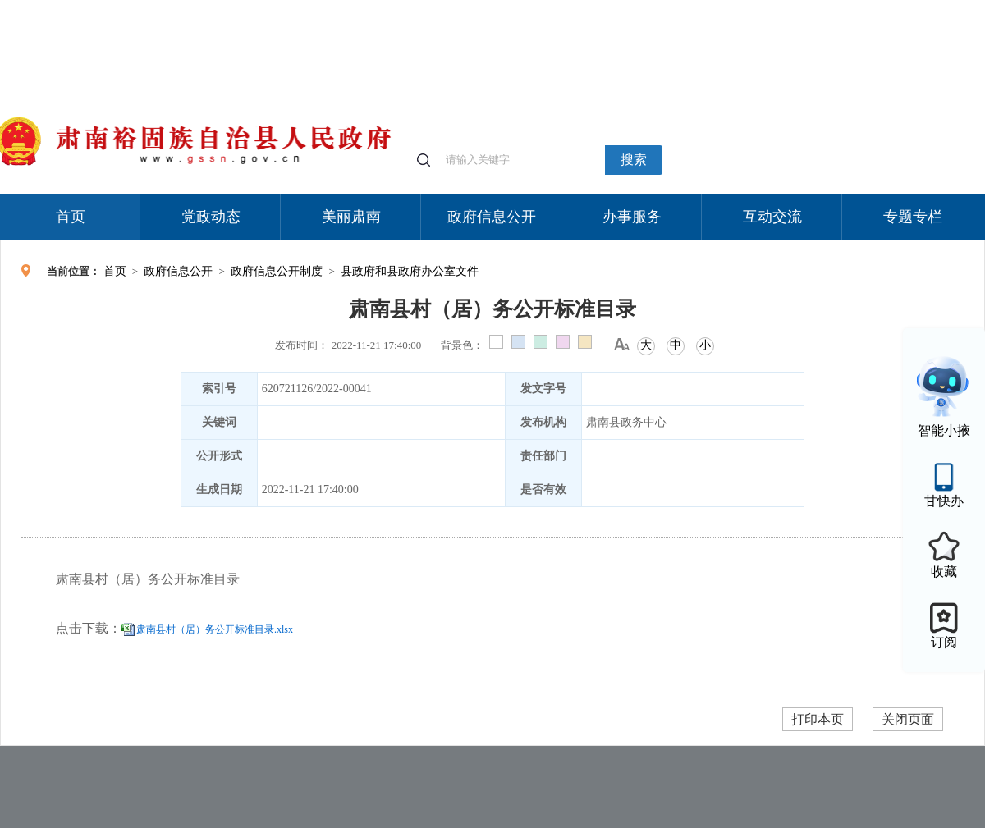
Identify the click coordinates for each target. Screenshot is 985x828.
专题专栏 (912, 216)
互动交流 (772, 216)
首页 (70, 216)
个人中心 (722, 9)
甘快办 (944, 501)
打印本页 (817, 719)
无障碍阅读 (863, 8)
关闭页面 (908, 719)
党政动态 (211, 216)
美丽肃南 (351, 216)
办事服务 (632, 216)
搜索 (634, 160)
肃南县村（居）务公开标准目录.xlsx (214, 629)
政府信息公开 (491, 216)
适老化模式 (789, 8)
